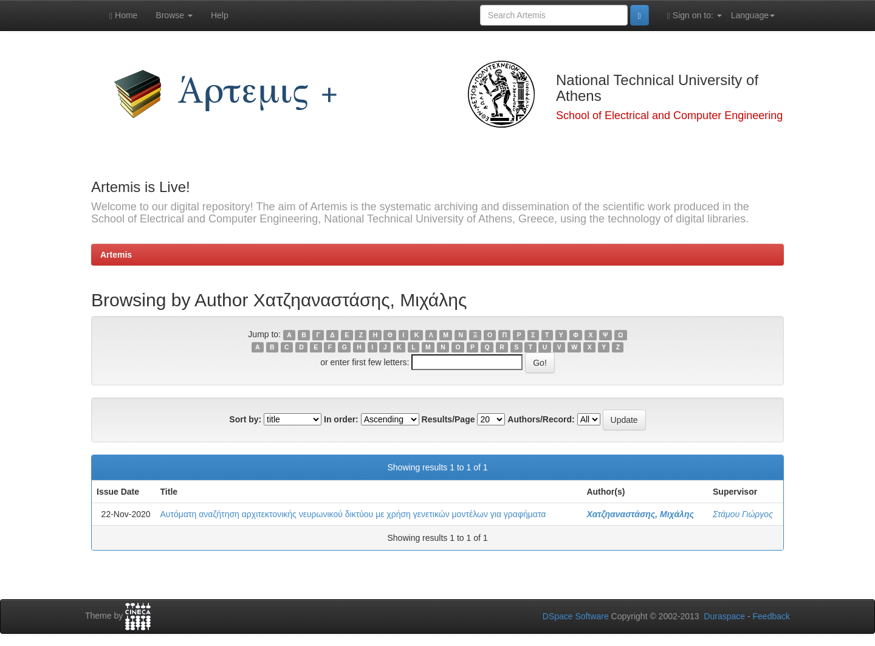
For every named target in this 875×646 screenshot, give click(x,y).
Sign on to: (694, 15)
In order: (341, 419)
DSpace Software (576, 616)
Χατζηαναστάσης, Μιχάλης (639, 514)
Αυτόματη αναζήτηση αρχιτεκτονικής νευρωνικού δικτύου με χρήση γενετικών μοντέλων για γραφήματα (353, 514)
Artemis (116, 254)
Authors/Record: (540, 419)
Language (753, 15)
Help (219, 15)
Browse (174, 15)
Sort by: (245, 419)
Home (123, 15)
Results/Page (448, 419)
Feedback (771, 616)
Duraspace (724, 616)
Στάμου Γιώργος (743, 514)
